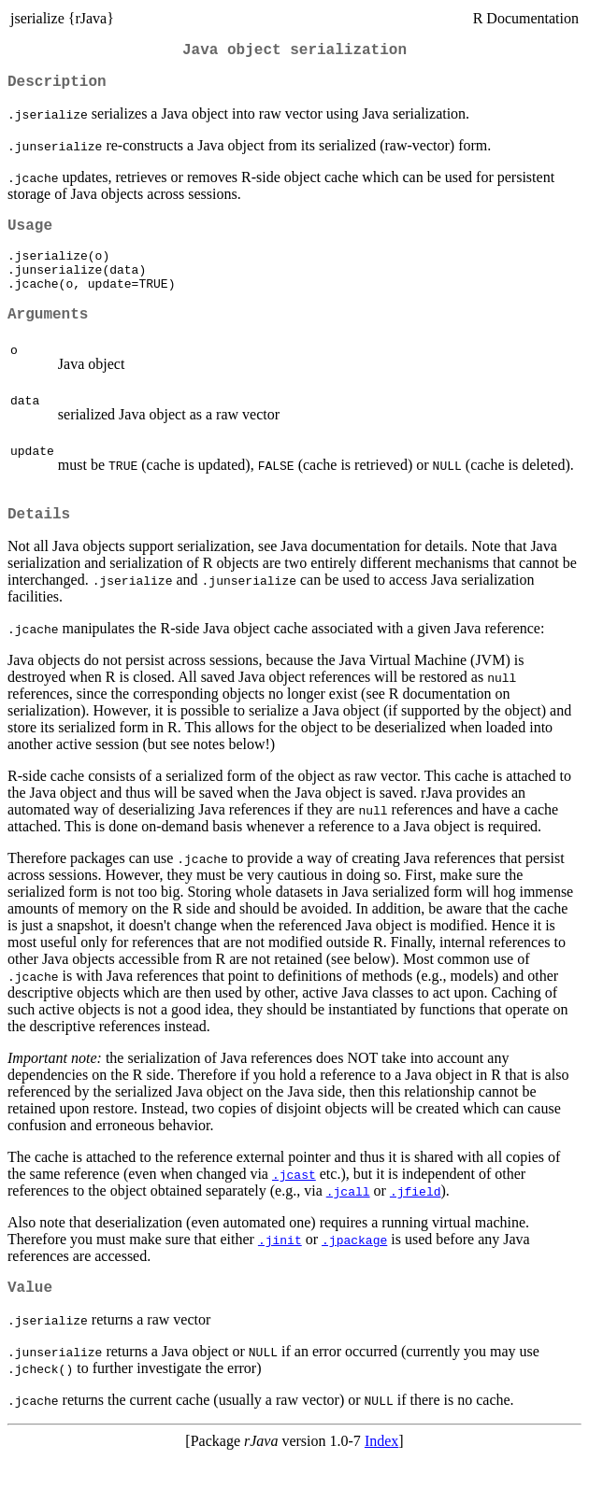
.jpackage (354, 1266)
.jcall (348, 1218)
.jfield (415, 1218)
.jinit (280, 1266)
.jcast (294, 1201)
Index (381, 1472)
